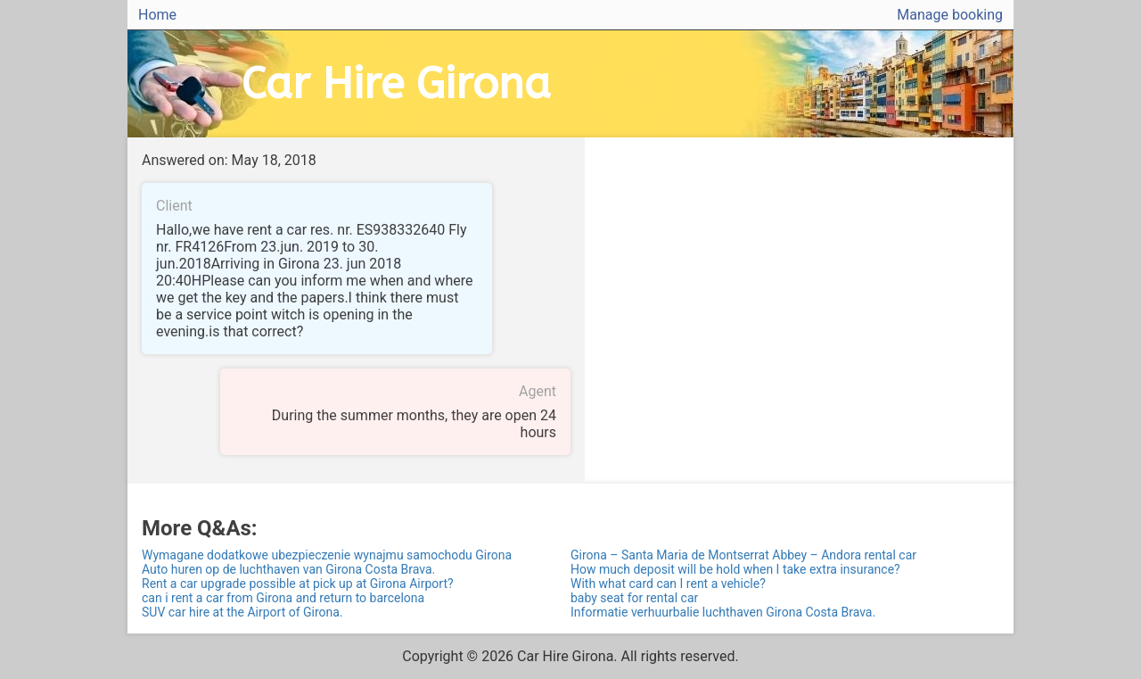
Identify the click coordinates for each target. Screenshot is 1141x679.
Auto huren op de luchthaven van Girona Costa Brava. (288, 569)
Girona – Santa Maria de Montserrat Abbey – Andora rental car (743, 555)
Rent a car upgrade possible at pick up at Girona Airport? (298, 583)
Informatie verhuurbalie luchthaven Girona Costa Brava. (722, 612)
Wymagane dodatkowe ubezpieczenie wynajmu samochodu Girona (327, 555)
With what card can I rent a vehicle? (668, 583)
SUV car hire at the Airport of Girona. (242, 612)
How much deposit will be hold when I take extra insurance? (735, 569)
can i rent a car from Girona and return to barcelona (283, 598)
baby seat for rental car (634, 598)
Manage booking (950, 14)
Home (157, 14)
